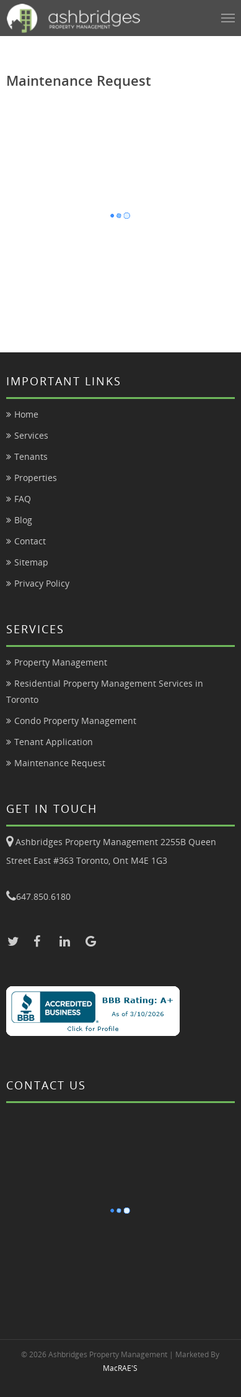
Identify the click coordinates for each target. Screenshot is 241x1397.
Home (26, 414)
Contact (30, 541)
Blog (23, 520)
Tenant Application (53, 742)
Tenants (31, 456)
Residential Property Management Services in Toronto (104, 691)
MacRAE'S (120, 1368)
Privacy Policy (41, 583)
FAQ (22, 499)
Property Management (60, 662)
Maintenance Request (59, 763)
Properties (35, 477)
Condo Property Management (75, 720)
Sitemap (31, 562)
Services (31, 435)
